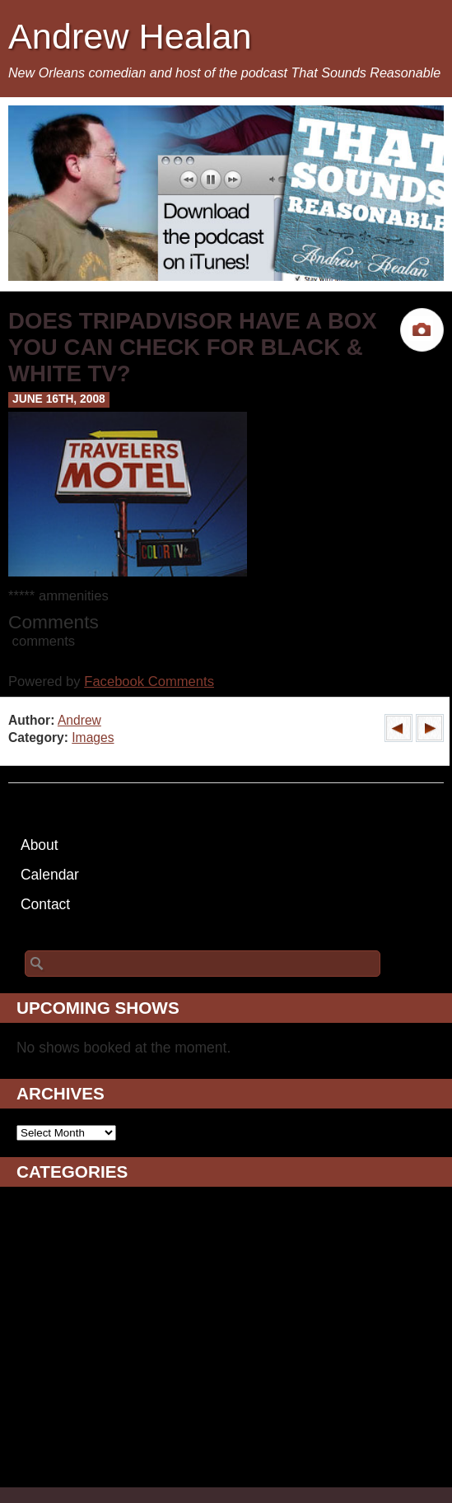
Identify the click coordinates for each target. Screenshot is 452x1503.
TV (25, 1439)
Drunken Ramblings (79, 1295)
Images (93, 737)
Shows (37, 1398)
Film (30, 1316)
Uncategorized (63, 1460)
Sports (37, 1419)
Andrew (79, 720)
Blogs (34, 1233)
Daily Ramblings (68, 1275)
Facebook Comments (149, 681)
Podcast (42, 1378)
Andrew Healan (130, 36)
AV (25, 1213)
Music (35, 1357)
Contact (45, 904)
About (39, 845)
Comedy (43, 1254)
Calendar (50, 874)
